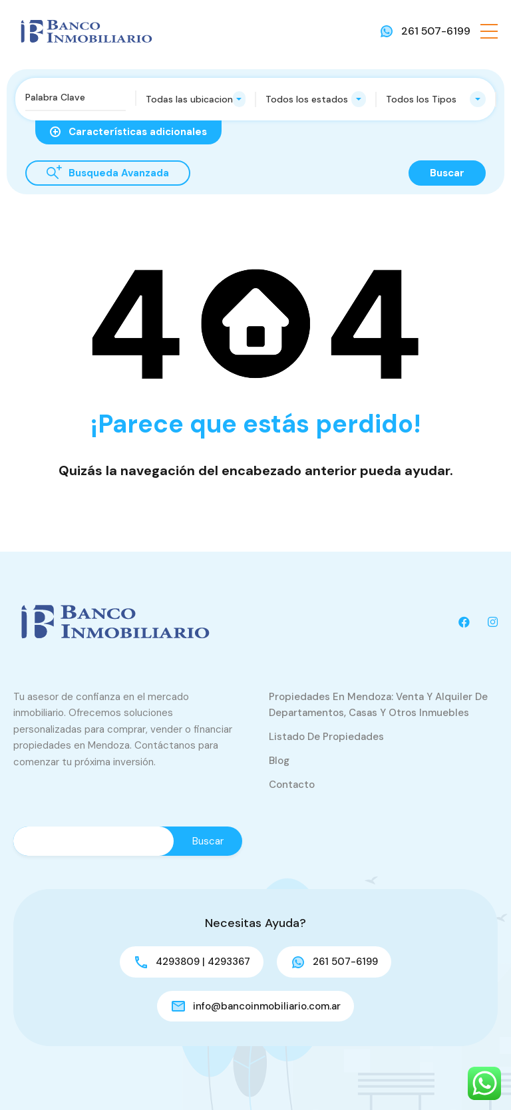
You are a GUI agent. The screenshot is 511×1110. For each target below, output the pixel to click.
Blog (279, 760)
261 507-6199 (435, 31)
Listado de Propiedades (326, 736)
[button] (489, 31)
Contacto (292, 784)
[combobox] (196, 99)
